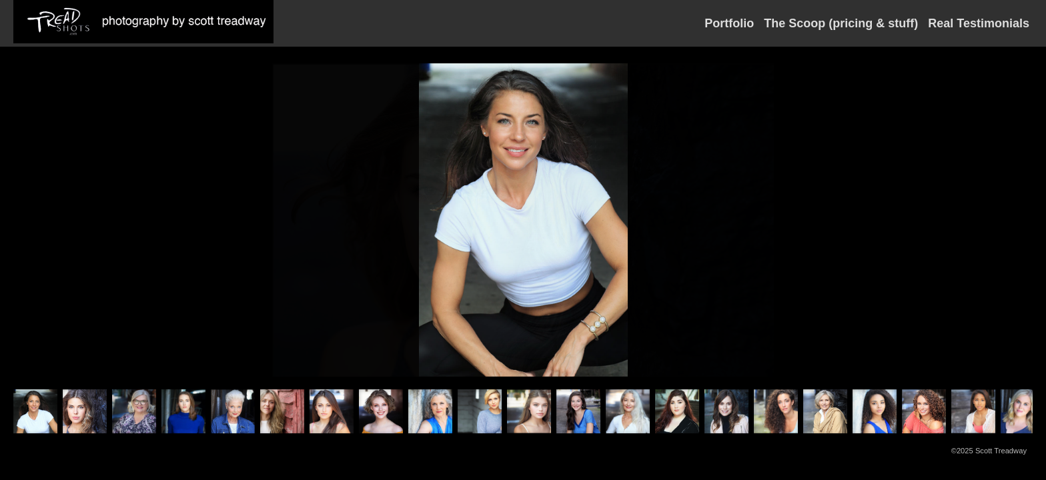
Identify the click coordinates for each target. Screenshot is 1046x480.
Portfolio (729, 23)
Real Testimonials (978, 23)
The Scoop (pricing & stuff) (841, 23)
